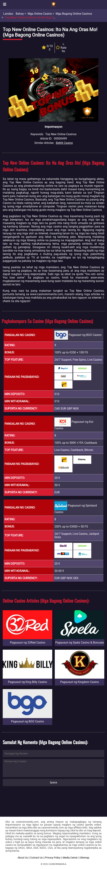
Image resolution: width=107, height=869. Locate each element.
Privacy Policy (53, 857)
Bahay (20, 13)
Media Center (70, 857)
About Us (23, 857)
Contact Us (36, 857)
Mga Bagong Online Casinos (74, 13)
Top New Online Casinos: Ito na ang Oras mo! (34, 17)
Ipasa (53, 782)
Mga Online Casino (40, 13)
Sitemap (84, 857)
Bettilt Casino (64, 143)
